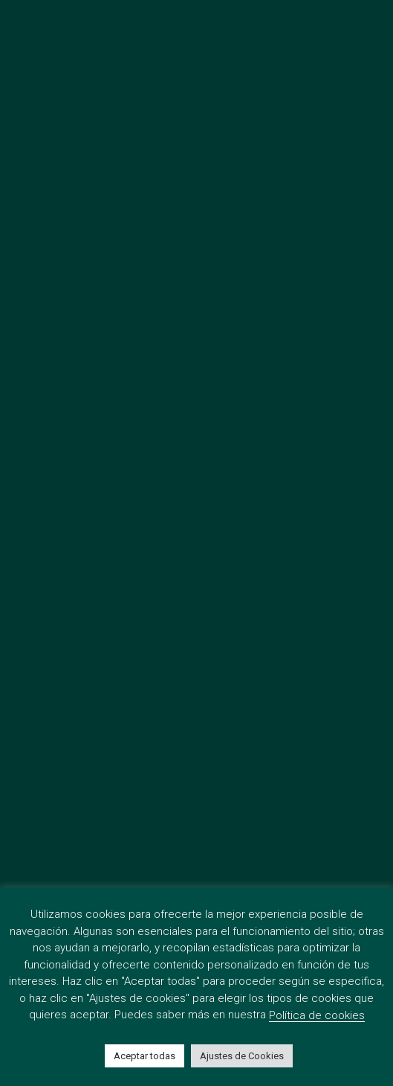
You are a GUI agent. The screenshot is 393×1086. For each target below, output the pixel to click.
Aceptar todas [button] (144, 1055)
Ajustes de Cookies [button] (242, 1055)
